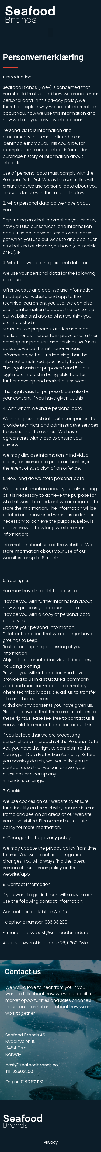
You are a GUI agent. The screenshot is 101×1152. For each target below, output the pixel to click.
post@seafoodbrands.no (31, 1065)
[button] (50, 32)
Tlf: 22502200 (19, 1071)
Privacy (51, 1142)
